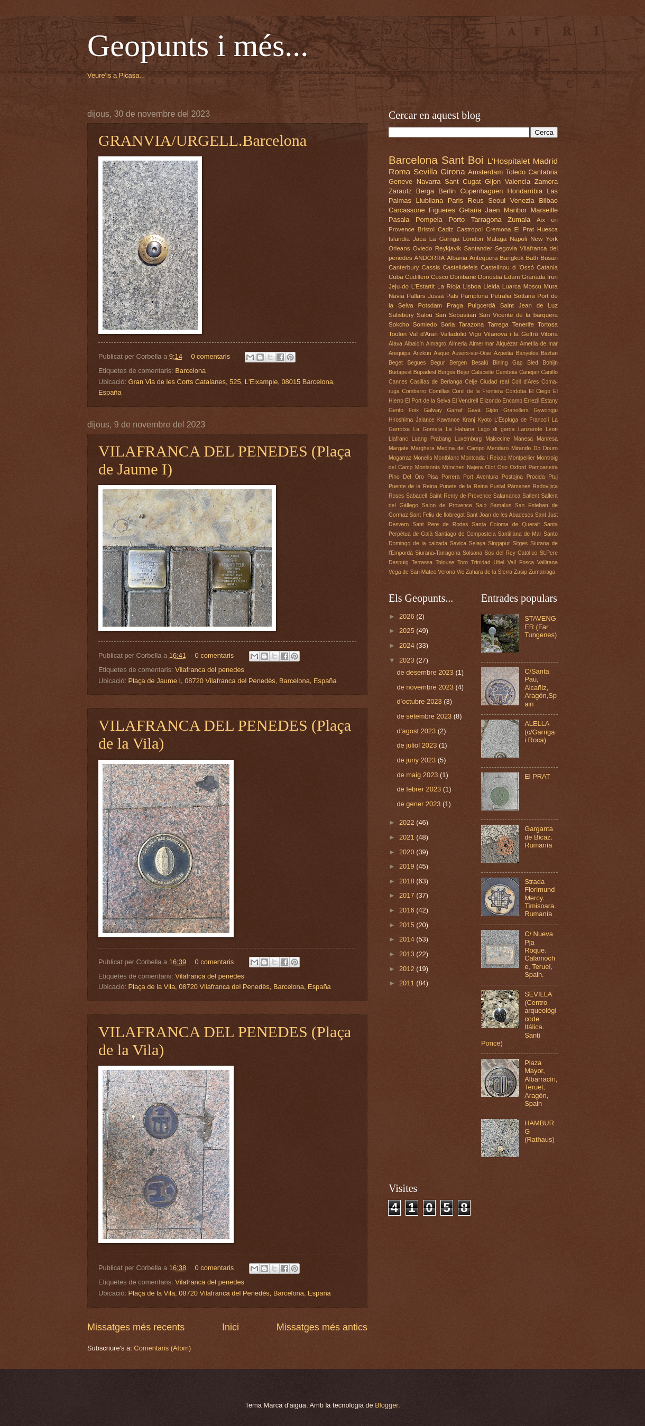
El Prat (523, 229)
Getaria (470, 210)
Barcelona (190, 371)
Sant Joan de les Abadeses (499, 515)
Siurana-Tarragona (437, 553)
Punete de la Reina (463, 486)
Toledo (515, 172)
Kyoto (485, 420)
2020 (407, 852)
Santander (478, 248)
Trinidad (481, 562)
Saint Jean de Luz (529, 305)
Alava (395, 344)
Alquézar (507, 344)
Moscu (532, 286)
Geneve (400, 181)
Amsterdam (485, 172)
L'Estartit (423, 286)
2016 (407, 910)
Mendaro (498, 448)
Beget (396, 363)
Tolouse (445, 562)
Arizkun (422, 353)
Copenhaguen (481, 191)
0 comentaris (210, 356)
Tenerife (523, 324)
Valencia (517, 181)
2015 (407, 925)
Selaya (477, 543)
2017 (407, 895)
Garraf (455, 410)
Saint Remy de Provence (460, 496)
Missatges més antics (322, 1327)
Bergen (458, 363)
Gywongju (545, 410)
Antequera (483, 258)
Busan (549, 258)
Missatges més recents (136, 1327)
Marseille (544, 210)
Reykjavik (448, 248)
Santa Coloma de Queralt (506, 524)
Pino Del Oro (406, 477)
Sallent (530, 496)
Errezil (531, 401)
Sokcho (399, 324)
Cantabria (543, 172)
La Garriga (444, 239)
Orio (502, 467)
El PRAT (537, 776)
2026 (407, 616)
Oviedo (422, 248)
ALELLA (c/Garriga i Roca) (539, 732)
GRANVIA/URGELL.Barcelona (202, 140)
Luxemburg (468, 439)
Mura (551, 286)
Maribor (515, 210)
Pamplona (474, 296)
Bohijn (550, 363)
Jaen (492, 210)
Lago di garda (495, 429)
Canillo (549, 372)
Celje (471, 382)
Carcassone (407, 210)
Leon (552, 429)
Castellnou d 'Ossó (507, 267)
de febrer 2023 (420, 789)
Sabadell (416, 496)
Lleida (491, 286)
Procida (536, 477)
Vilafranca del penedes (209, 670)
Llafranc (398, 439)
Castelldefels (460, 267)
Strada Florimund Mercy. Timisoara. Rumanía (540, 898)
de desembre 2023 (426, 672)
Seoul (496, 200)
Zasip (520, 572)
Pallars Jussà (425, 296)
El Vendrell (465, 401)
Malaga (496, 239)
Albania (457, 258)
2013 (407, 954)
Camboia (507, 372)
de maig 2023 (418, 775)
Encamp (512, 401)
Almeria (457, 344)
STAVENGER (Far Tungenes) (540, 626)
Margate (399, 448)
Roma (399, 171)
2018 (407, 881)
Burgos (446, 372)
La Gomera (427, 429)
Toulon (398, 334)
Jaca (419, 239)
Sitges (520, 543)
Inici (230, 1327)
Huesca (547, 229)
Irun (552, 277)
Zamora (546, 181)
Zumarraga (542, 572)
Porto (456, 219)
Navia (396, 296)
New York (544, 239)
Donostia (490, 277)
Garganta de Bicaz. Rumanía (538, 837)
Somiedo (425, 324)
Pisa (432, 477)
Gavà (474, 410)
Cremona (498, 229)
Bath (532, 258)
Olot (490, 467)
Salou (424, 315)
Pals (452, 296)
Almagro (436, 344)
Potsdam (430, 305)
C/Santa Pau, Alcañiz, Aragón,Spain (540, 687)
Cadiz (446, 229)
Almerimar (481, 344)
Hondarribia (525, 191)
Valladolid (453, 334)
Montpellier (521, 458)
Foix (414, 410)
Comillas (439, 391)
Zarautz (400, 191)
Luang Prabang (431, 439)
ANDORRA (429, 258)
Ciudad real (494, 382)
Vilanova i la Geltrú (511, 334)
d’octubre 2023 (420, 701)
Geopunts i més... (197, 45)
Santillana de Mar (519, 534)
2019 (407, 866)
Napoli (518, 239)
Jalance (425, 420)
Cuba (396, 277)
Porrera (450, 477)
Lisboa (472, 286)
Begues (417, 363)
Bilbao (548, 200)
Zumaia (519, 219)
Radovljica (545, 486)
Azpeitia (503, 353)
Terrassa (422, 562)
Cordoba (516, 391)
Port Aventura (480, 477)
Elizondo (490, 401)
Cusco (439, 277)
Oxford (518, 467)
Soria (448, 324)
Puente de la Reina (413, 486)
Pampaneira (543, 467)
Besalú (480, 363)
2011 (407, 983)
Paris (455, 200)
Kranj (469, 420)
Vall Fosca (521, 562)
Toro (462, 562)
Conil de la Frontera (477, 391)
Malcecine (497, 439)
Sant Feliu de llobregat (437, 515)
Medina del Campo (460, 448)
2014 (407, 939)
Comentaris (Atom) (162, 1348)
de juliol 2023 (417, 745)
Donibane (463, 277)
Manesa (523, 439)
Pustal (497, 486)
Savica (458, 543)
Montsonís (427, 467)
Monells (422, 458)
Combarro (414, 391)
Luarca (511, 286)
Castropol (469, 229)
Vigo (475, 334)
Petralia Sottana (513, 296)
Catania (547, 267)
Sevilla (425, 171)
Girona (452, 171)
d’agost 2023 (417, 731)
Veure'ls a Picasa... (116, 75)
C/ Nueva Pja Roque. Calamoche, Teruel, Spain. (539, 954)
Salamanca (507, 496)
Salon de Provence (447, 505)
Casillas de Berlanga (436, 382)
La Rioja (448, 286)
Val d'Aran (423, 334)
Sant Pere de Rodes (440, 524)
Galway (433, 410)
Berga (425, 191)
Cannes (398, 382)
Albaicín (414, 344)
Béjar (463, 372)
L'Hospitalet (508, 160)
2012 (407, 969)
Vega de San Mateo (412, 572)
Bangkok (511, 258)
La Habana (460, 429)
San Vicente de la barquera (518, 315)
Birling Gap (508, 363)
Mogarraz (400, 458)
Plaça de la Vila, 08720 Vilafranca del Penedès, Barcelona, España (229, 987)
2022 (407, 822)
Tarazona (471, 324)
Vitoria (549, 334)
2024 (407, 645)
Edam (512, 277)
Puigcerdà (481, 305)
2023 (407, 660)
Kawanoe (448, 420)
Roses (396, 496)
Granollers (516, 410)
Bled (532, 363)
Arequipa (399, 353)
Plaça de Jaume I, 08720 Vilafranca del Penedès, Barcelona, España (232, 681)
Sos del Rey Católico (510, 553)
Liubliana (430, 200)
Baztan (549, 353)
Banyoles (527, 353)
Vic (460, 572)
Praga (455, 305)
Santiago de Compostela (465, 534)
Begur (437, 363)
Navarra (429, 181)
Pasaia (399, 219)
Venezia (522, 200)
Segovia (506, 248)
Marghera (423, 448)
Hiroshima (401, 420)
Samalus (500, 505)
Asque (441, 353)
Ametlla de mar (539, 344)
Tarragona (486, 219)
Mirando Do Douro (534, 448)
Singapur (499, 543)
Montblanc (446, 458)
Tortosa (548, 324)
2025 (407, 631)
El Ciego (539, 391)
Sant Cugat (463, 181)
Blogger (386, 1405)
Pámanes (519, 486)
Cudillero (417, 277)
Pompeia (429, 219)
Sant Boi (462, 160)
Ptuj (553, 477)
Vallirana (547, 562)
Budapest (400, 372)
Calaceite (482, 372)
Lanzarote (530, 429)
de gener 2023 (420, 804)
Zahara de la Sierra (489, 572)
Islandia (399, 239)
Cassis (431, 267)
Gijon (493, 181)
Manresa (547, 439)
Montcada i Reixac (483, 458)
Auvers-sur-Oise (471, 353)
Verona (446, 572)
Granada (534, 277)
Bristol (426, 229)
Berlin (447, 191)
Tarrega (497, 324)
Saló (481, 505)
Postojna (512, 477)
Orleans (399, 248)
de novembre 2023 (426, 687)
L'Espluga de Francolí (521, 420)
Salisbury (401, 315)
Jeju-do (399, 286)
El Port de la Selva (427, 401)
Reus (476, 200)
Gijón (491, 410)
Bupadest (425, 372)
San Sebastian (455, 315)
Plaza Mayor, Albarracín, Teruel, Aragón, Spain (540, 1083)
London (473, 239)
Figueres (442, 210)
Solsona (472, 553)
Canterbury (404, 267)
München (453, 467)
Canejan (529, 372)
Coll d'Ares (525, 382)
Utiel (498, 562)
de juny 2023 (417, 760)
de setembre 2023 (425, 716)
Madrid (545, 160)
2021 (407, 837)
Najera (475, 467)
